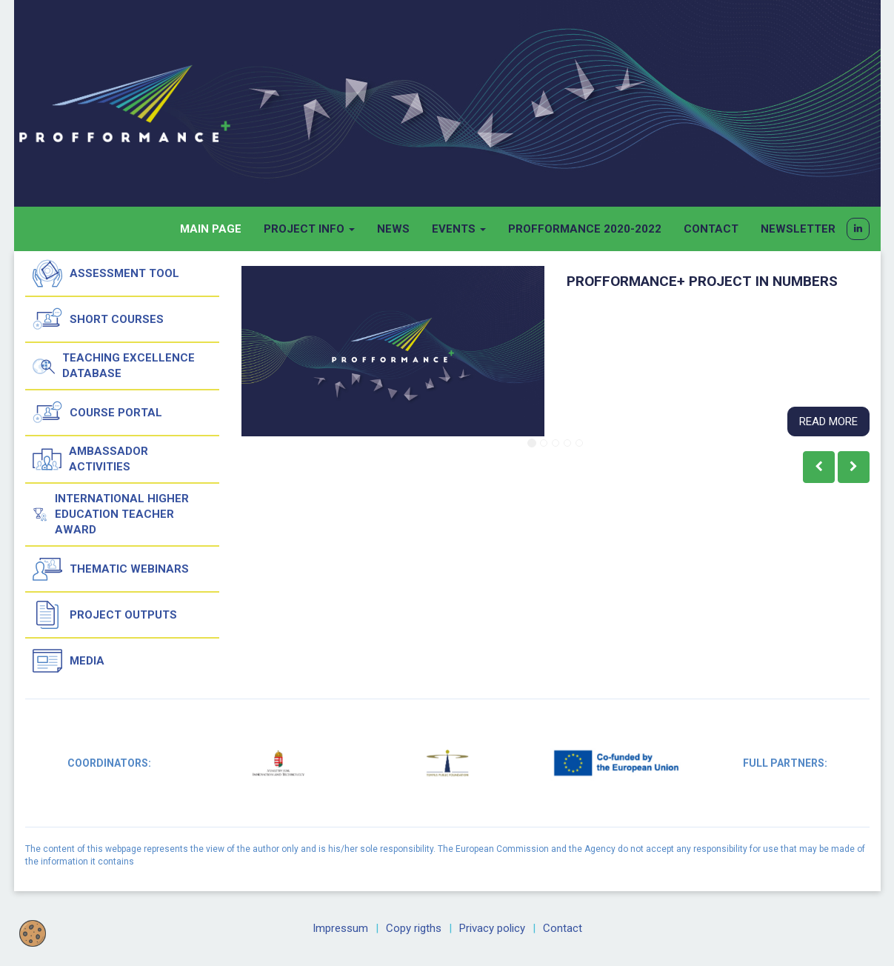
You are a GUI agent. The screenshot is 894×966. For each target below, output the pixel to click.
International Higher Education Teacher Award (111, 514)
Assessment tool (106, 273)
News (393, 229)
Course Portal (97, 412)
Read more (828, 421)
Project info (309, 229)
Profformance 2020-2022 (584, 229)
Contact (711, 229)
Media (68, 661)
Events (459, 229)
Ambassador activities (91, 459)
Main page (210, 229)
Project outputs (105, 615)
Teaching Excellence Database (114, 366)
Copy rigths (413, 928)
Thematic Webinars (111, 569)
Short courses (98, 319)
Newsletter (798, 229)
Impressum (340, 928)
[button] (858, 229)
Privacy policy (492, 928)
